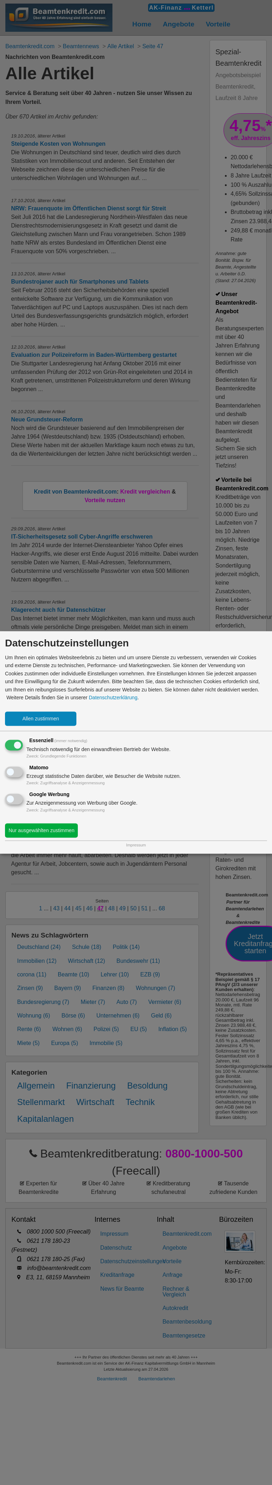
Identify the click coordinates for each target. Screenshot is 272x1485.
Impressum (136, 845)
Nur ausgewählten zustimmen (41, 831)
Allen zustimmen (40, 719)
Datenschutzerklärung (113, 697)
